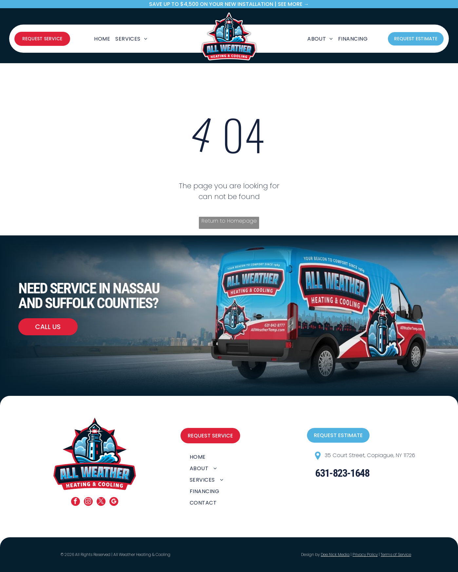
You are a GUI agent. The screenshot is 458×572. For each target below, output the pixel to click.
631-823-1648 (342, 473)
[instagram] (88, 502)
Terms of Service (396, 554)
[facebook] (75, 502)
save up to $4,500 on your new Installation (211, 4)
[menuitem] (102, 38)
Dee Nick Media (335, 554)
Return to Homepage (229, 221)
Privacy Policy (365, 554)
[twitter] (101, 502)
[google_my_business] (113, 502)
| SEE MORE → (292, 4)
